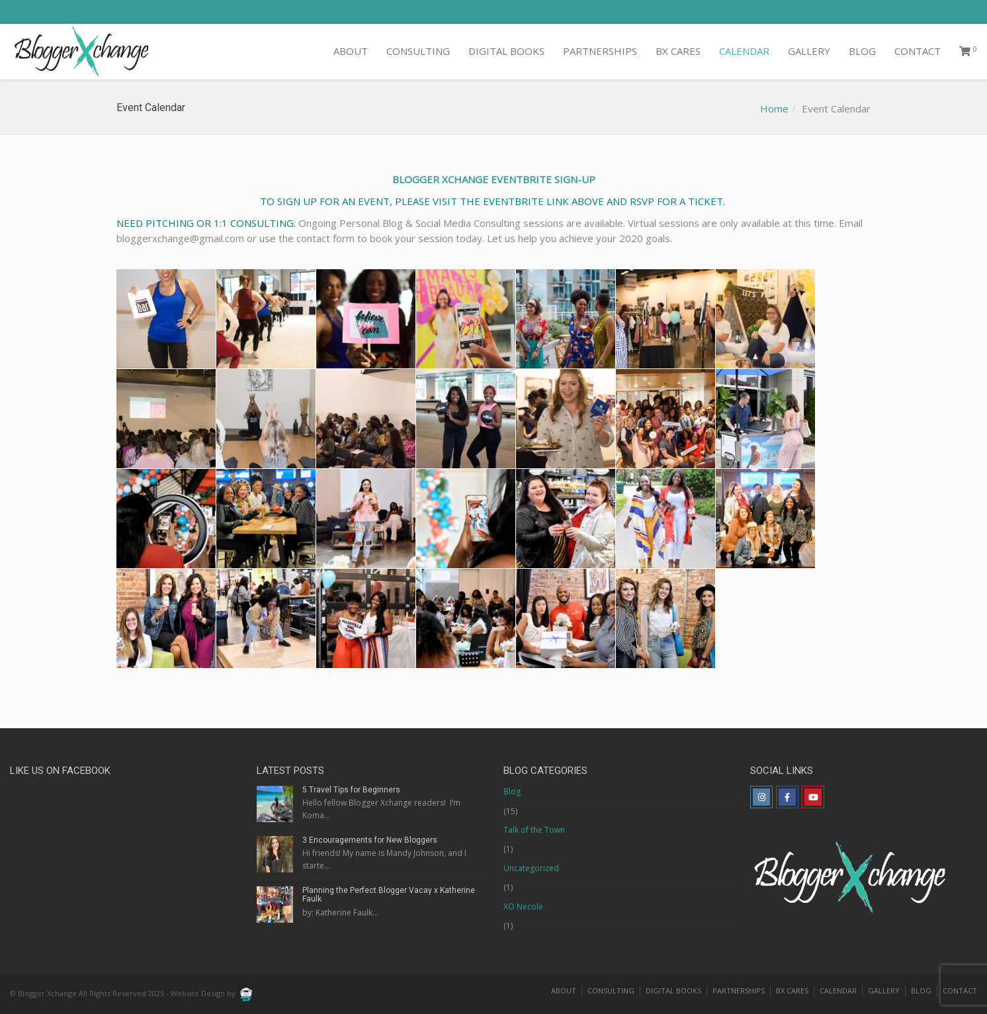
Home (774, 108)
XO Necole (523, 906)
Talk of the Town (534, 829)
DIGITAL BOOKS (506, 51)
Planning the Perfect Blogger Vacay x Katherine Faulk (388, 895)
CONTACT (917, 51)
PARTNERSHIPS (600, 51)
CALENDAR (744, 51)
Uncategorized (531, 868)
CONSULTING (418, 51)
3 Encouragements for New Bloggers (369, 840)
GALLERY (809, 51)
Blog (512, 791)
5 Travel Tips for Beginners (351, 789)
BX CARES (678, 51)
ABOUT (350, 51)
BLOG (862, 51)
